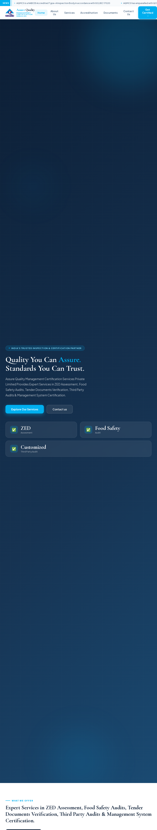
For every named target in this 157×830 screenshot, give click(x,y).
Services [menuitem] (69, 12)
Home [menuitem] (41, 12)
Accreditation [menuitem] (89, 12)
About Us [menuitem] (54, 13)
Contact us (60, 409)
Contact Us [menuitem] (128, 13)
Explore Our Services (24, 409)
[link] (20, 12)
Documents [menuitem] (111, 12)
